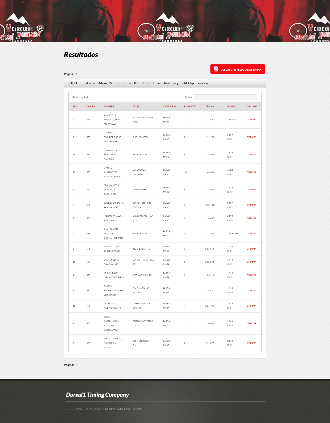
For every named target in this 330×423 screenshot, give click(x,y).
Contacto (137, 408)
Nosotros (110, 408)
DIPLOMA (251, 120)
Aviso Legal (123, 408)
